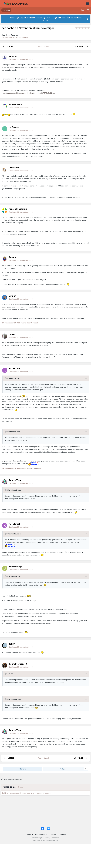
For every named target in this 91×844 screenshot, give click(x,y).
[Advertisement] (45, 812)
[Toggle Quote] (6, 378)
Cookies (62, 834)
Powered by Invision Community (45, 840)
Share (22, 769)
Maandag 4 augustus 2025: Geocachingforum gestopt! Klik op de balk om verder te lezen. (45, 19)
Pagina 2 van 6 (44, 46)
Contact (53, 834)
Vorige (9, 46)
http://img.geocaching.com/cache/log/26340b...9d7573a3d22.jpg (28, 93)
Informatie (23, 37)
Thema (29, 834)
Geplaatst (21, 59)
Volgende (80, 46)
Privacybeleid (41, 834)
